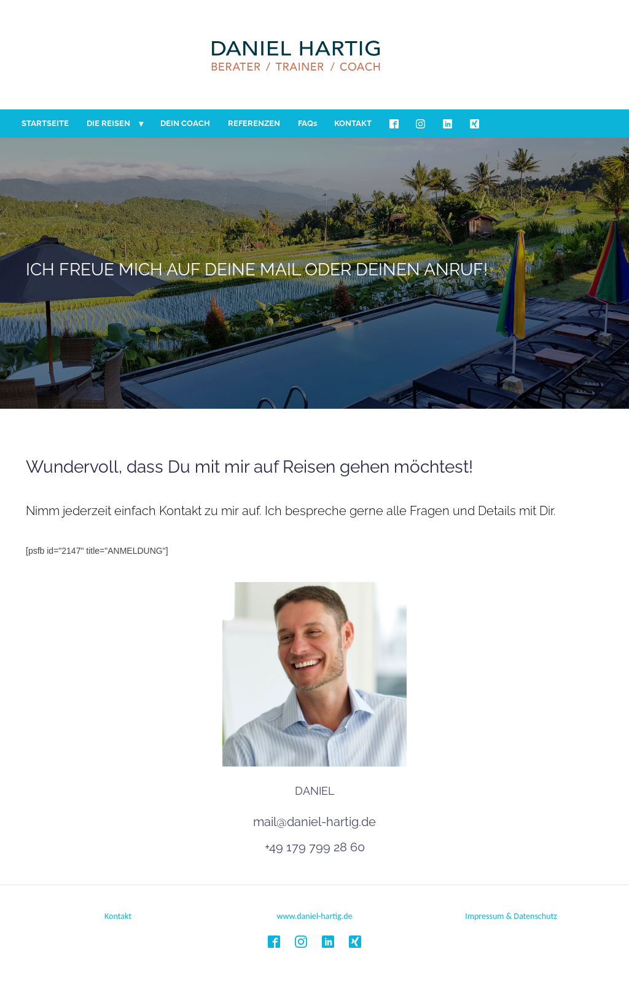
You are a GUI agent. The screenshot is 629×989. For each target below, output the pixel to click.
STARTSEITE (45, 123)
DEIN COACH (185, 123)
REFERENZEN (254, 123)
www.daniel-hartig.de (314, 916)
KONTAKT (353, 123)
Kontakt (117, 916)
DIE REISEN (108, 123)
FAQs (307, 123)
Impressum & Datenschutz (511, 916)
